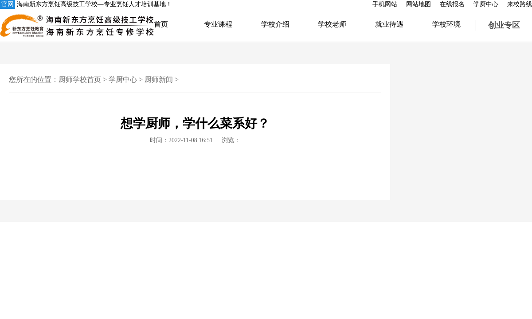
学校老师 (332, 24)
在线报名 (452, 4)
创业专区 (504, 25)
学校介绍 (275, 24)
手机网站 (384, 4)
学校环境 (446, 24)
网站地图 (418, 4)
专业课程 (218, 24)
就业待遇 (389, 24)
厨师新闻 (159, 79)
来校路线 (519, 4)
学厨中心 (485, 4)
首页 (161, 24)
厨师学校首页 (80, 79)
